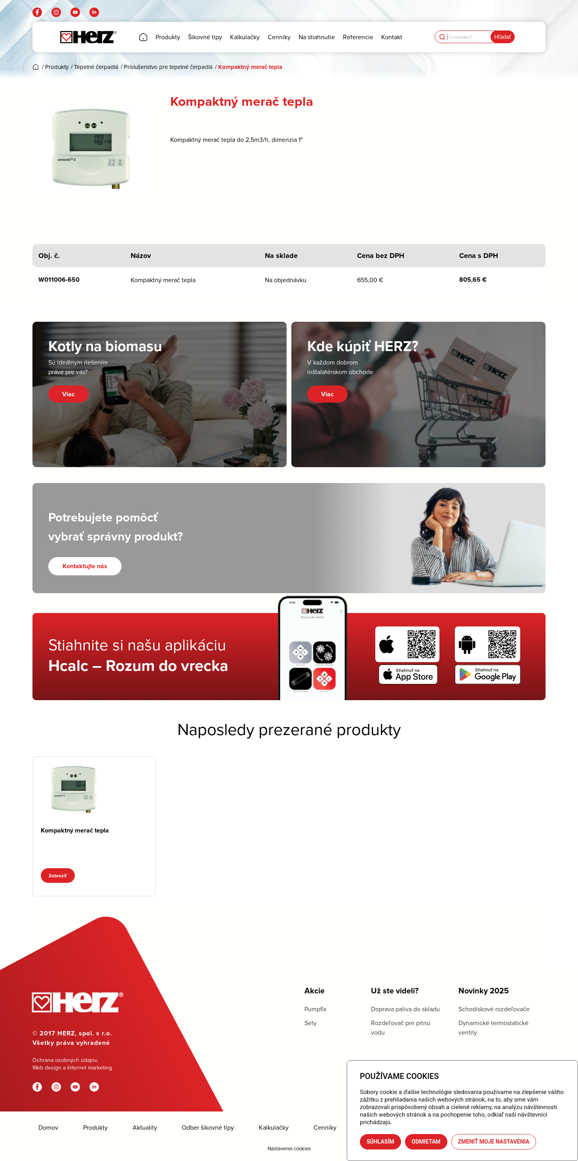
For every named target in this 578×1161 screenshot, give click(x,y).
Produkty (95, 1127)
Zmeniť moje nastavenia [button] (494, 1141)
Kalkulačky (274, 1127)
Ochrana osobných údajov (64, 1060)
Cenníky (325, 1127)
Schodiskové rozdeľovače (494, 1008)
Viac (68, 394)
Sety (310, 1022)
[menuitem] (143, 37)
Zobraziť (58, 875)
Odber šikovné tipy (208, 1127)
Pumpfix (315, 1008)
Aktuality (145, 1127)
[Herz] (88, 37)
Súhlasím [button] (380, 1141)
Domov (48, 1127)
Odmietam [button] (426, 1141)
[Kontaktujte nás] (85, 566)
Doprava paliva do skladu (405, 1008)
